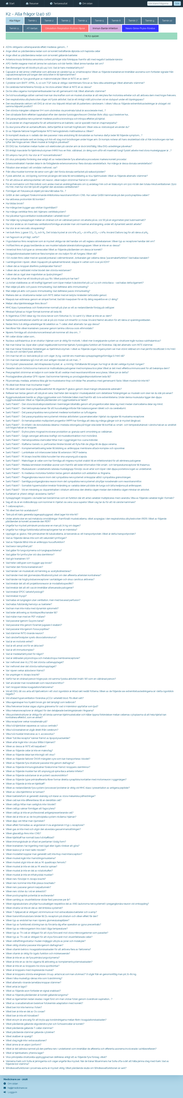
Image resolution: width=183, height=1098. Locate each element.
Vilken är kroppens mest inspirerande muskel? (30, 970)
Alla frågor (14, 20)
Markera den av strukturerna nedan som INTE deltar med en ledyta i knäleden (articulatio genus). (56, 295)
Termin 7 (132, 20)
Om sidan (86, 3)
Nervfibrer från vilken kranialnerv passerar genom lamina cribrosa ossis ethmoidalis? (50, 328)
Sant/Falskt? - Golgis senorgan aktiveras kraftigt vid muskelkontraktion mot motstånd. (51, 436)
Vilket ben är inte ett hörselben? (22, 1015)
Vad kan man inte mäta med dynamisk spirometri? (32, 608)
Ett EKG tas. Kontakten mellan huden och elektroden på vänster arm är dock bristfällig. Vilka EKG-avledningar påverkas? (69, 146)
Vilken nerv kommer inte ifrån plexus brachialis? (30, 883)
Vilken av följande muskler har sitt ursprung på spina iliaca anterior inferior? (45, 771)
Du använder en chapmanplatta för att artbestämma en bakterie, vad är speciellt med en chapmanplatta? (61, 123)
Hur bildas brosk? (15, 203)
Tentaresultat (58, 3)
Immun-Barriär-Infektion (105, 28)
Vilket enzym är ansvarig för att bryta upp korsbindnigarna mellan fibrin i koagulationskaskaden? (56, 1019)
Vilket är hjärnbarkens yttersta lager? (25, 1053)
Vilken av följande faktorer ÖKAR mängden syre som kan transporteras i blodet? (48, 758)
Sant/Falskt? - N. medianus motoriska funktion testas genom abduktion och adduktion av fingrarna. (58, 473)
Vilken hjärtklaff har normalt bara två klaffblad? (30, 837)
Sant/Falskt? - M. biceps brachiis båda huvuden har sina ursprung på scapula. (46, 456)
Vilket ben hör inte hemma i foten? (24, 1007)
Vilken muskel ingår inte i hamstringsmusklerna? (31, 858)
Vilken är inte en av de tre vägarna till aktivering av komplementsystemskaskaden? (49, 961)
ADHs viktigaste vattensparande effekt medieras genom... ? (37, 47)
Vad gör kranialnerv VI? (18, 558)
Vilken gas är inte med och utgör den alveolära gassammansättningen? (43, 829)
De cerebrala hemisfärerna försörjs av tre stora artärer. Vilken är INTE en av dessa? (49, 87)
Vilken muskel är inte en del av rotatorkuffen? (29, 870)
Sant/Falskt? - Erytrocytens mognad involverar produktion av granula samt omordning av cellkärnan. (59, 431)
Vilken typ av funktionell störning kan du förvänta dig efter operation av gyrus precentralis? (53, 924)
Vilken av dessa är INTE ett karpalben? (26, 746)
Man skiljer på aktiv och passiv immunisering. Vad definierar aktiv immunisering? (47, 287)
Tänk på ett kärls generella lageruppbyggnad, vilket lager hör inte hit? (42, 514)
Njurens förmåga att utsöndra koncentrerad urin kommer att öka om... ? (43, 332)
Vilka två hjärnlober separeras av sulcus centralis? (32, 725)
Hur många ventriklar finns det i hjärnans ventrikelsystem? (36, 211)
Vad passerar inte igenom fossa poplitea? (27, 629)
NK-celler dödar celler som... (20, 336)
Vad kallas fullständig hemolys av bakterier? (29, 604)
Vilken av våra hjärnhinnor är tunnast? (25, 792)
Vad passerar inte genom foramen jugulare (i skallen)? (34, 625)
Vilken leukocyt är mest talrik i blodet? (26, 850)
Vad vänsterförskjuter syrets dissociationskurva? (31, 637)
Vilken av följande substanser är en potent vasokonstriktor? (37, 775)
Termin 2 (48, 20)
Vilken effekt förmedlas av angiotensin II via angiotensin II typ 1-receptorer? (45, 825)
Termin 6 (116, 20)
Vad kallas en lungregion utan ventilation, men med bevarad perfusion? (43, 600)
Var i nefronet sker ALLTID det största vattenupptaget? (35, 662)
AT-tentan (32, 28)
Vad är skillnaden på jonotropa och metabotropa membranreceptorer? (43, 658)
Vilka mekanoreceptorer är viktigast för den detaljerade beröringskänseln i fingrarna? (50, 710)
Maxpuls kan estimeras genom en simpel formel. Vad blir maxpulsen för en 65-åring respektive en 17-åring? (62, 299)
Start (10, 3)
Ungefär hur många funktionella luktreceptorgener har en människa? (41, 529)
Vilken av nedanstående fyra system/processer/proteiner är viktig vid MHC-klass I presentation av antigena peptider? (68, 787)
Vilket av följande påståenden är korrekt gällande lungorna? (37, 995)
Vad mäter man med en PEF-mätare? (25, 616)
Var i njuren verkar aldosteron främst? (25, 670)
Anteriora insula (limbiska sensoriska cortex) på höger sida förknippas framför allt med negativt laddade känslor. (64, 59)
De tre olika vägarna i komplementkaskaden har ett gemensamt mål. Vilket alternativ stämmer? (56, 91)
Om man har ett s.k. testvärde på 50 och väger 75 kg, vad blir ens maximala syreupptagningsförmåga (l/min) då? (65, 356)
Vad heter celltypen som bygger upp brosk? (29, 562)
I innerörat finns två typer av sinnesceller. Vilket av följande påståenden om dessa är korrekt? (54, 249)
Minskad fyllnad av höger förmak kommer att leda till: (34, 311)
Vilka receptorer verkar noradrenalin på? (26, 721)
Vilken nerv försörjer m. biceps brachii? (26, 879)
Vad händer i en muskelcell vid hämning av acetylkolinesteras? (38, 571)
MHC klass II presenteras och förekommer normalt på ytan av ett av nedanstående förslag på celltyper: (60, 307)
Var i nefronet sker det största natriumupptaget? (31, 666)
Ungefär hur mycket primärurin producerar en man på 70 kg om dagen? (43, 525)
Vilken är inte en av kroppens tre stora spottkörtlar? (32, 966)
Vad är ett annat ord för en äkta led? (25, 645)
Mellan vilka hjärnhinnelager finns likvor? (26, 303)
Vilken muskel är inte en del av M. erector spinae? (31, 866)
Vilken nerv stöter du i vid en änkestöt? (26, 891)
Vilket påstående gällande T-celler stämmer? (29, 1028)
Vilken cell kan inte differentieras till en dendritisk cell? (33, 800)
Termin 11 (14, 28)
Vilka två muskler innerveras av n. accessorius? (30, 734)
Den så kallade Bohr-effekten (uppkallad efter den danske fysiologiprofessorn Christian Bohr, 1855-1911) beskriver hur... (67, 114)
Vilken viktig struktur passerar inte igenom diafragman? (34, 945)
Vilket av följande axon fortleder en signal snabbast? (33, 990)
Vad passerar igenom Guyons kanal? (25, 620)
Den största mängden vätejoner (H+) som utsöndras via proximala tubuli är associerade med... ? (56, 110)
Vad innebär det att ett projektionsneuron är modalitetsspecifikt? (39, 583)
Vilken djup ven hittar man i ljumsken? (25, 821)
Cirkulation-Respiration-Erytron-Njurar (65, 28)
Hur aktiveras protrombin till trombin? (25, 199)
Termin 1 (32, 20)
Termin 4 (82, 20)
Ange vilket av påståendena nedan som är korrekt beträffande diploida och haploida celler (53, 51)
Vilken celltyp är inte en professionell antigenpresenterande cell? (39, 812)
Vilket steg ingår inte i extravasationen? (26, 1040)
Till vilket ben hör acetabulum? (22, 510)
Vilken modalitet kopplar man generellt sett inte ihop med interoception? (44, 854)
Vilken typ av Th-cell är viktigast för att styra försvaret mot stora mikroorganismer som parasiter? (57, 932)
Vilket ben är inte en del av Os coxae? (25, 1011)
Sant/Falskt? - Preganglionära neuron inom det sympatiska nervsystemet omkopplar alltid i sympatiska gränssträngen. (68, 477)
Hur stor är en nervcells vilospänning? (25, 228)
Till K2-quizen (91, 36)
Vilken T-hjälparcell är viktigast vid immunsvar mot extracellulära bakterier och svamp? (51, 912)
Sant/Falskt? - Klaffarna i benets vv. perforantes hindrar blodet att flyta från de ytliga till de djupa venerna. (61, 444)
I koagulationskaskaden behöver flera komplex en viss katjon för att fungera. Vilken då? (51, 253)
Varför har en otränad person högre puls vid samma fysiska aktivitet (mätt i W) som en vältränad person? (61, 678)
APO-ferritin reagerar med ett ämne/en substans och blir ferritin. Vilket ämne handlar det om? (55, 63)
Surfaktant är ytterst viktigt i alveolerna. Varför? (30, 494)
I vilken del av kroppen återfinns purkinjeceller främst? (34, 266)
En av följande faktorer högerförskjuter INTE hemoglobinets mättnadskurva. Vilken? (50, 131)
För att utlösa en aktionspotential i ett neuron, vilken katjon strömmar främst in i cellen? (51, 180)
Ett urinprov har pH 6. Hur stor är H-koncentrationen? (34, 155)
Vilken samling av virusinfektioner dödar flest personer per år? (38, 899)
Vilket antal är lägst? (16, 986)
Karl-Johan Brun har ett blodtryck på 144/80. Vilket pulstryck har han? (42, 278)
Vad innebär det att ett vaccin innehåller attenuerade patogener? (40, 587)
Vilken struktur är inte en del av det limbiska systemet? (34, 908)
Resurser (32, 3)
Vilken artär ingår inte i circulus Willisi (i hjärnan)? (30, 742)
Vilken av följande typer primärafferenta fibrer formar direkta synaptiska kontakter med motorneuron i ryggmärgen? (66, 779)
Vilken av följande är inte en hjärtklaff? (25, 783)
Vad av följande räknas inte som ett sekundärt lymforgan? (36, 538)
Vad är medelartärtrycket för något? (25, 654)
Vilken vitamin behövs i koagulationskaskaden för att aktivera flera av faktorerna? (48, 949)
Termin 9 (149, 20)
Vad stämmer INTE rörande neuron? (25, 633)
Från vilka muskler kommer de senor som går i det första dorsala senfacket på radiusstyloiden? (56, 171)
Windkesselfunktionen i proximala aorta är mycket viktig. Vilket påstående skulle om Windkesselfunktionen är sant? (66, 1068)
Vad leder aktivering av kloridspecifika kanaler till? (31, 612)
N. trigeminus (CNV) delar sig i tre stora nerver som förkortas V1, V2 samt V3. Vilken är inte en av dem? (59, 316)
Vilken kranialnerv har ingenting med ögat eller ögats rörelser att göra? (42, 845)
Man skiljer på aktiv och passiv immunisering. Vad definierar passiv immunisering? (48, 291)
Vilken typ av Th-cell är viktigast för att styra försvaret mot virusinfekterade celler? (49, 937)
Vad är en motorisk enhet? (19, 641)
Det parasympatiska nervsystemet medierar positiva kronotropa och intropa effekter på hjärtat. (55, 118)
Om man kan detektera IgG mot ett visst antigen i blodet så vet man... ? (43, 360)
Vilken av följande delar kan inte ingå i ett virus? (30, 754)
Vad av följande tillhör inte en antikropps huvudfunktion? (35, 542)
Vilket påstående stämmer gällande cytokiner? (30, 1032)
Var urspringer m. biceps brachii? (23, 674)
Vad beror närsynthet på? (19, 546)
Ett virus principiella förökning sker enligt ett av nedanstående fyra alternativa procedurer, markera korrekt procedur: (66, 159)
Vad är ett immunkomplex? (20, 649)
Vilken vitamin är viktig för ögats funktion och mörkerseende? (38, 953)
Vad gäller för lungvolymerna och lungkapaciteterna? (34, 550)
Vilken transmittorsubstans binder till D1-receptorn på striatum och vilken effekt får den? (52, 916)
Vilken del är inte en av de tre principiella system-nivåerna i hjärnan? (41, 816)
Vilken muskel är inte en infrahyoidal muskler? (29, 874)
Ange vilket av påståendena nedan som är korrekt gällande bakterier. (41, 55)
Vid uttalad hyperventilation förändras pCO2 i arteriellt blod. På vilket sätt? (45, 698)
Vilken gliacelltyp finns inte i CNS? (23, 833)
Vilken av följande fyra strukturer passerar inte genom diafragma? (40, 763)
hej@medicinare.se (15, 1088)
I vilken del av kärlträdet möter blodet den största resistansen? (38, 270)
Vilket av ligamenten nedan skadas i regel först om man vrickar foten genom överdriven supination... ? (59, 999)
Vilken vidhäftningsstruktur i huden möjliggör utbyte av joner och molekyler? (46, 941)
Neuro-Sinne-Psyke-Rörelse (140, 28)
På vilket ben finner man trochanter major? (28, 385)
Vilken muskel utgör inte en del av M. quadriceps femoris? (36, 862)
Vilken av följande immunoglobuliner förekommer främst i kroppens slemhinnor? (48, 767)
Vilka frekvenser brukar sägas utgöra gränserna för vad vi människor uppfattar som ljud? (52, 706)
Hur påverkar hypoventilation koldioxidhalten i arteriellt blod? (38, 216)
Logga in (10, 1092)
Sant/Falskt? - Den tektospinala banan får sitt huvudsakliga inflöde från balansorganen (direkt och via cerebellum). (66, 408)
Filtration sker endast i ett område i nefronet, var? (31, 167)
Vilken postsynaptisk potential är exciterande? (30, 895)
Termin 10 (167, 20)
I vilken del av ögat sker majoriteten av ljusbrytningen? (34, 274)
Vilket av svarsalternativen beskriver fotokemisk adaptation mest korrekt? (44, 1003)
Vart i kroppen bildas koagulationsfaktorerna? (29, 687)
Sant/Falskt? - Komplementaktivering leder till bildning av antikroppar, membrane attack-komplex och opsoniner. (65, 448)
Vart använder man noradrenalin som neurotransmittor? (35, 683)
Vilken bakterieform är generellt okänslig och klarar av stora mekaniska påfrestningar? (51, 796)
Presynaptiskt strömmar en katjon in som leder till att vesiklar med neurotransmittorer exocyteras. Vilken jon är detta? (67, 372)
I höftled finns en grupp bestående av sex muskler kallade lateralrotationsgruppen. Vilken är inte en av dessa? (63, 245)
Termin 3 (65, 20)
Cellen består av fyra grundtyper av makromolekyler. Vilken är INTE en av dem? (47, 78)
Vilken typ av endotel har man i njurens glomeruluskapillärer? (37, 920)
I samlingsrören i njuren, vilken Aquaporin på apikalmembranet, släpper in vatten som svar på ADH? (58, 262)
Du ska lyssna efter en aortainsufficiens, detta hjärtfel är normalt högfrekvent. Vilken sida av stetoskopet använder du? (67, 127)
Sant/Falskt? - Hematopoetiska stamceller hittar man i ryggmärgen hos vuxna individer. (52, 440)
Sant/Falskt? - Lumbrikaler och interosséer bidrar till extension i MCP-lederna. (46, 452)
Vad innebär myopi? (16, 596)
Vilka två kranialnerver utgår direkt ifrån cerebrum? (32, 729)
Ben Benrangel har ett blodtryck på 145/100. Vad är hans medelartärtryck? (45, 67)
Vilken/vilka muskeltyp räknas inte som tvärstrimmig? (34, 978)
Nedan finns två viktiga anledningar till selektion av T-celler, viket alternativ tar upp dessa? (53, 324)
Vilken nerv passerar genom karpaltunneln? (28, 887)
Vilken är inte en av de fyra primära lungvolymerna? (33, 957)
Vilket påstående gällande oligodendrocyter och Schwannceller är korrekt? (45, 1024)
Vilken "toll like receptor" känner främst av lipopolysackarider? (38, 738)
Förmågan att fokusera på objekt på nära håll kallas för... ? (36, 191)
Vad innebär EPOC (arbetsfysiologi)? (25, 591)
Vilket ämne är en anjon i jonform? (23, 1044)
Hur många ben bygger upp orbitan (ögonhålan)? (31, 207)
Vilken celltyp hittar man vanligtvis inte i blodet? (31, 804)
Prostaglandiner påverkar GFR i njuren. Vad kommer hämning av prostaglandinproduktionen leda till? (58, 376)
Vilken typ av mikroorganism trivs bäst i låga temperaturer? (37, 928)
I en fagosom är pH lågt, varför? (22, 237)
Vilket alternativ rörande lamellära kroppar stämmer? (33, 982)
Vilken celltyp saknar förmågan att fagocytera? (30, 808)
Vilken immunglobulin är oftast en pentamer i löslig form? (36, 841)
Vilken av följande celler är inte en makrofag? (29, 750)
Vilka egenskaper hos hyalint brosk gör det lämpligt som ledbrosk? (41, 702)
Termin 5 (99, 20)
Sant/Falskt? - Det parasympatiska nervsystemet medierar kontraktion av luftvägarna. (51, 412)
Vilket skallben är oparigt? (19, 1036)
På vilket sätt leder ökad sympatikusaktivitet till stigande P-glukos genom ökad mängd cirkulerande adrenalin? (64, 389)
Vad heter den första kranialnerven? (24, 567)
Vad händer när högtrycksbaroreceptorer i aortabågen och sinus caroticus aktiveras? (50, 579)
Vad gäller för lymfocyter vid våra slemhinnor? (30, 554)
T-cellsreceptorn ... (15, 506)
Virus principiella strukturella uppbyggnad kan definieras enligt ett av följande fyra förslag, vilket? (56, 1057)
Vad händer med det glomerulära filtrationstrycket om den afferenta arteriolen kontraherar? (53, 575)
